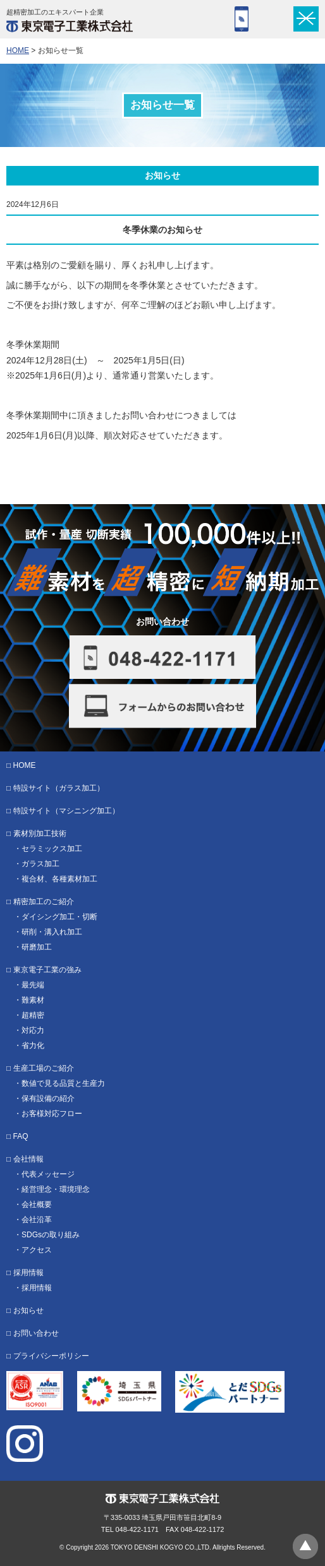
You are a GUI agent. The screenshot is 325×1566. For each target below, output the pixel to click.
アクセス (36, 1249)
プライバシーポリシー (51, 1355)
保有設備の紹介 (48, 1098)
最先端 (32, 984)
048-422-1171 (241, 19)
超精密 (32, 1015)
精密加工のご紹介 (43, 901)
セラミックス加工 (51, 848)
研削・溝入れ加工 (51, 931)
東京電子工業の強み (47, 969)
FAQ (20, 1136)
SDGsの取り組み (50, 1234)
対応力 (32, 1030)
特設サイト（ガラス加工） (58, 788)
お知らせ (28, 1310)
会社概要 (36, 1204)
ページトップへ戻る (306, 1547)
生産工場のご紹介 (43, 1068)
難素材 (32, 1000)
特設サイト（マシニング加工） (66, 810)
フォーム (272, 19)
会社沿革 (36, 1219)
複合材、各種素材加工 (59, 878)
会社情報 (28, 1159)
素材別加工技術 (39, 833)
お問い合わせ (36, 1333)
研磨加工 (36, 947)
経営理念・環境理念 (55, 1189)
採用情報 (28, 1272)
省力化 (32, 1045)
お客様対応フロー (51, 1113)
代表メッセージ (48, 1174)
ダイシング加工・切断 (59, 916)
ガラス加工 (40, 863)
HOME (17, 50)
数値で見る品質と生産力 (63, 1083)
